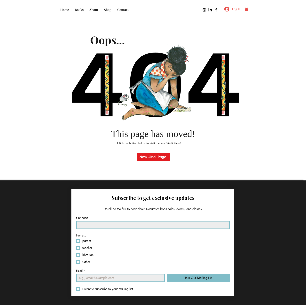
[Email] (119, 277)
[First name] (152, 225)
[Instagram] (204, 10)
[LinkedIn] (210, 10)
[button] (246, 9)
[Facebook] (216, 10)
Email (80, 270)
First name (82, 217)
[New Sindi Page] (153, 157)
